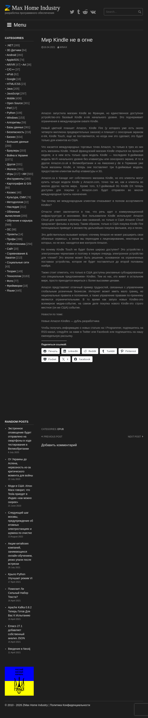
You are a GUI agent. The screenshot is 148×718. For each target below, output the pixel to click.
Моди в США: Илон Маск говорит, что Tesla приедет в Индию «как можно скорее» (20, 494)
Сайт (10, 248)
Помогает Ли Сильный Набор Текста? (18, 592)
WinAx (63, 47)
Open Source (15, 103)
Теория (11, 271)
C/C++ (11, 69)
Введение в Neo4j (19, 648)
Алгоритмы (14, 122)
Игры (10, 173)
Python (11, 112)
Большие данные (18, 141)
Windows (12, 117)
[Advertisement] (92, 80)
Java (10, 88)
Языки (11, 290)
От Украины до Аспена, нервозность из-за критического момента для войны (20, 467)
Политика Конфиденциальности (70, 705)
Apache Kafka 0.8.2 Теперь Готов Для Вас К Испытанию (20, 611)
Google (11, 79)
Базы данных (15, 127)
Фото (10, 280)
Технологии (14, 276)
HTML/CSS (14, 83)
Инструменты (15, 178)
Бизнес (11, 136)
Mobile (11, 98)
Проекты (12, 234)
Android (11, 54)
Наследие (13, 206)
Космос (11, 192)
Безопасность (15, 132)
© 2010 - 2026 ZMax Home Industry (26, 705)
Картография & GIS (19, 183)
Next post (134, 436)
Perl (9, 108)
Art (24, 64)
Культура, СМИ (16, 197)
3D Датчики (14, 50)
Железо (12, 169)
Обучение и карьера (19, 220)
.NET (10, 45)
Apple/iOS (13, 59)
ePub (60, 429)
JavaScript (13, 93)
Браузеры (13, 150)
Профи (11, 239)
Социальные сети (18, 262)
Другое (11, 164)
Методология (15, 202)
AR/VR (11, 64)
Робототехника (16, 243)
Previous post (53, 436)
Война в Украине (17, 155)
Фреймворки (14, 285)
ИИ (24, 173)
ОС (9, 229)
